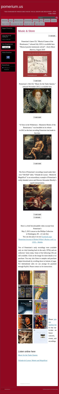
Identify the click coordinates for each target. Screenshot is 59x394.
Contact (54, 20)
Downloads (28, 20)
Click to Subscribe (6, 39)
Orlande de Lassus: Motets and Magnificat (32, 360)
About (11, 20)
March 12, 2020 (29, 24)
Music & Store (19, 20)
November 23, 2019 (17, 24)
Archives (47, 20)
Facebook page (47, 237)
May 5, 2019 (5, 24)
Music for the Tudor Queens (27, 355)
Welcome (4, 20)
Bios (41, 20)
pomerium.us (12, 6)
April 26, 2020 (40, 24)
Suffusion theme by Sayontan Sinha (50, 389)
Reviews (35, 20)
